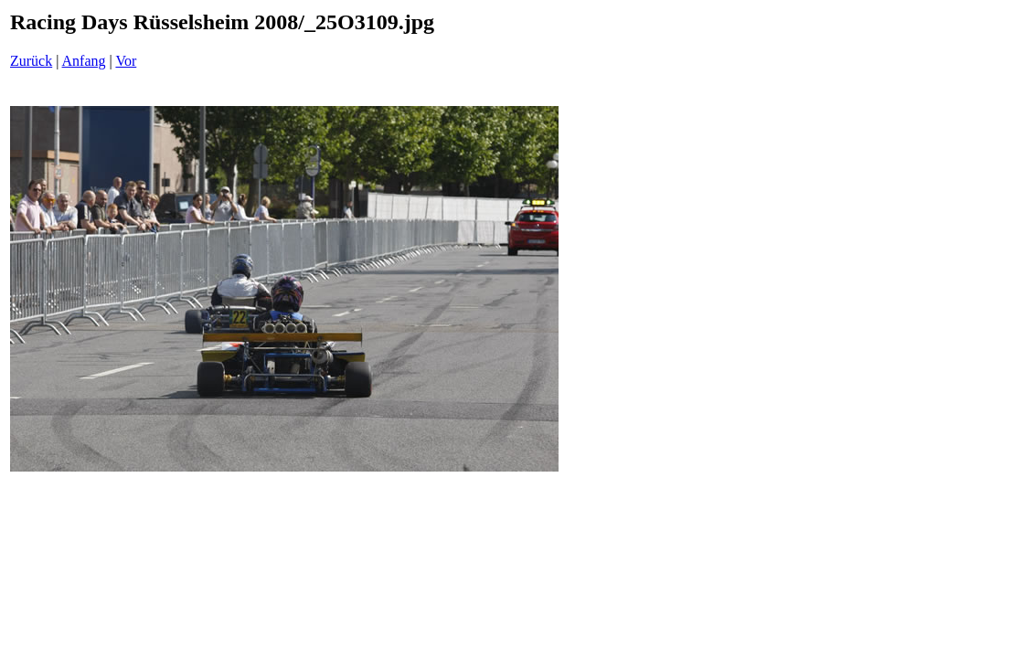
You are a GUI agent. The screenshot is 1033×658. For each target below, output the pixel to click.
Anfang (84, 61)
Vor (125, 61)
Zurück (31, 61)
